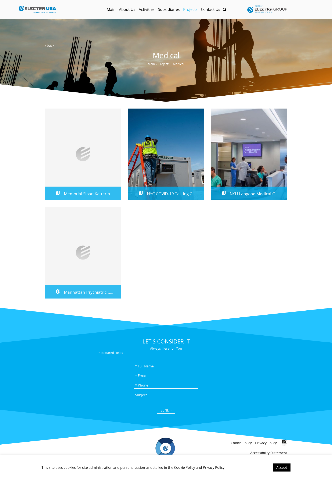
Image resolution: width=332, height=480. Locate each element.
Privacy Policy (213, 467)
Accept (281, 467)
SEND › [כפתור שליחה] (166, 410)
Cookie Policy (184, 467)
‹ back (49, 45)
